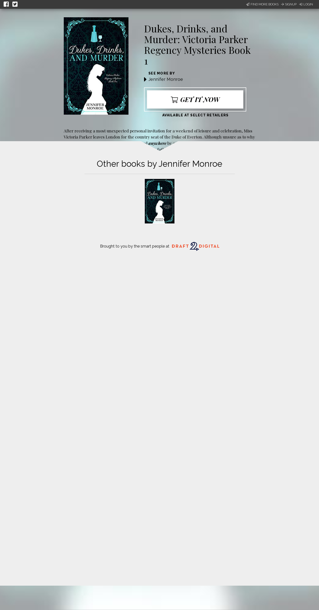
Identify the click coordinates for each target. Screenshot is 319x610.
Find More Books (262, 4)
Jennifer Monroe (165, 79)
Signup (289, 4)
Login (306, 4)
